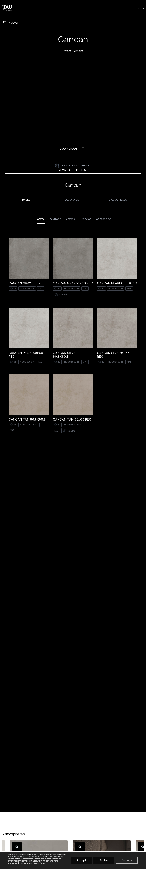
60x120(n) (55, 219)
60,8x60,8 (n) (103, 219)
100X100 (86, 219)
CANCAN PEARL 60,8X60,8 (117, 283)
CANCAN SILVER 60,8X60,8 (65, 354)
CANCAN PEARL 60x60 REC (26, 354)
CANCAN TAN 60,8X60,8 (27, 419)
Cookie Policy (39, 863)
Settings (126, 860)
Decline (104, 860)
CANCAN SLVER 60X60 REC (114, 354)
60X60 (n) (71, 219)
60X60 (41, 219)
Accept (81, 860)
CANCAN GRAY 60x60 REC (73, 283)
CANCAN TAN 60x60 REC (72, 419)
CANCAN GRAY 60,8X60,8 (28, 283)
